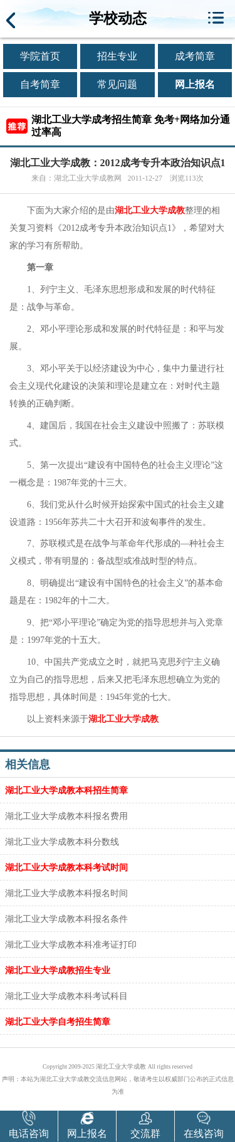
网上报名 (195, 84)
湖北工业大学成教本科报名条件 (66, 919)
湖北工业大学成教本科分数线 (62, 842)
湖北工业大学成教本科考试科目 (66, 996)
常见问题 (117, 84)
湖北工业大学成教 (150, 210)
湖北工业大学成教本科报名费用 (66, 816)
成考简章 (195, 56)
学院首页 (40, 56)
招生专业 (117, 56)
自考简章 (40, 84)
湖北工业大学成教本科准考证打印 (71, 944)
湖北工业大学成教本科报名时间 (66, 893)
